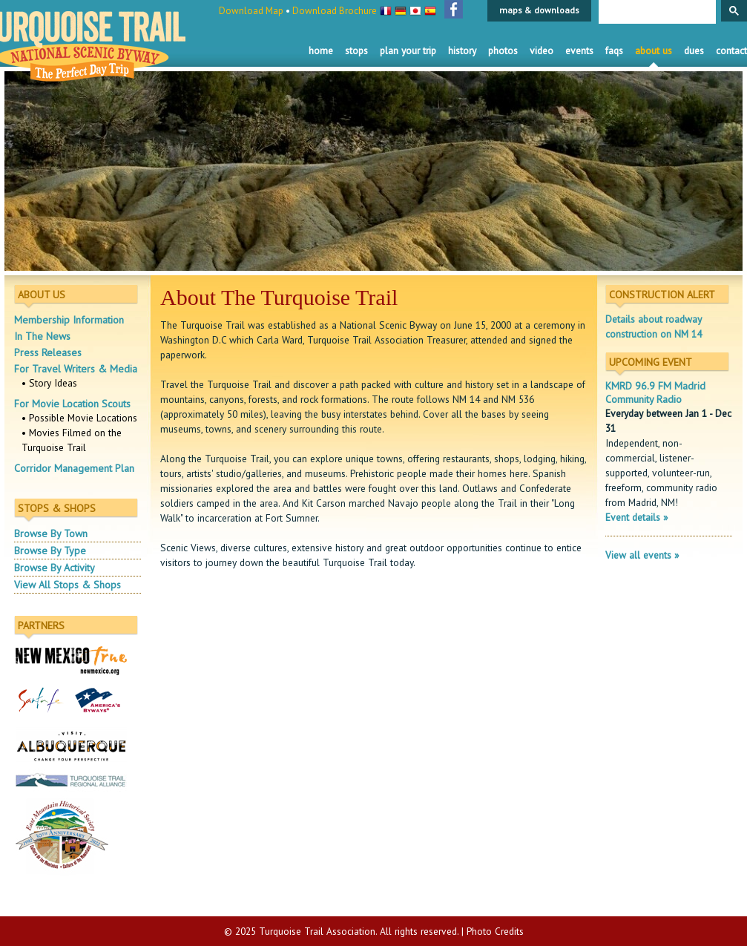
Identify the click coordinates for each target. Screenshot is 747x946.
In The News (42, 336)
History (462, 50)
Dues (694, 50)
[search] (655, 13)
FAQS (614, 50)
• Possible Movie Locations (79, 417)
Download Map (251, 10)
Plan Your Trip (408, 50)
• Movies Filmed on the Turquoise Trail (72, 440)
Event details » (636, 517)
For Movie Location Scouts (72, 403)
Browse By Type (50, 550)
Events (579, 50)
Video (541, 50)
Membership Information (69, 319)
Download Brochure (334, 10)
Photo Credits (495, 931)
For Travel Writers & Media (75, 368)
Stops (356, 50)
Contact (731, 50)
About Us (653, 50)
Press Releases (48, 352)
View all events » (642, 555)
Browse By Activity (54, 567)
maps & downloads (539, 10)
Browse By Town (51, 533)
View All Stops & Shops (67, 584)
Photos (503, 50)
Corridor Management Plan (74, 468)
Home (321, 50)
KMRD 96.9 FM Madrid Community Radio (655, 392)
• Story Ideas (49, 383)
